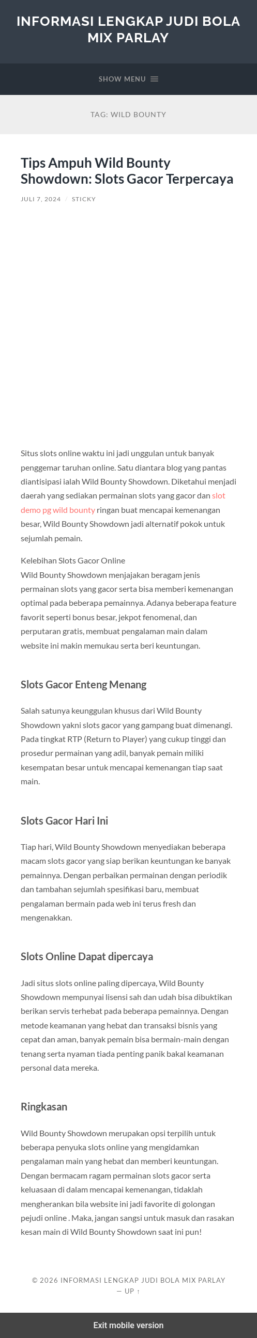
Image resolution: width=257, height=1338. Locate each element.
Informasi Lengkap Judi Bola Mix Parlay (128, 29)
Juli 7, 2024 (41, 199)
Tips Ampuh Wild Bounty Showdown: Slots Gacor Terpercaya (127, 170)
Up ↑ (132, 1291)
